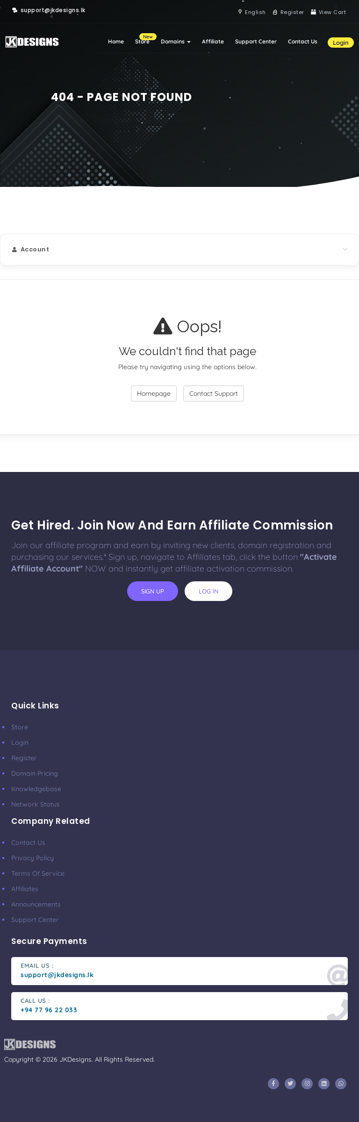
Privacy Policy (32, 858)
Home (116, 41)
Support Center (256, 41)
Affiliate (213, 41)
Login (20, 742)
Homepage (154, 393)
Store (19, 727)
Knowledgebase (36, 789)
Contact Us (302, 41)
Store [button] (145, 39)
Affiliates (24, 889)
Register (24, 758)
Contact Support (213, 393)
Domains (176, 41)
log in (208, 591)
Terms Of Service (38, 873)
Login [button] (341, 42)
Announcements (36, 904)
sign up (152, 591)
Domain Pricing (34, 773)
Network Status (35, 804)
